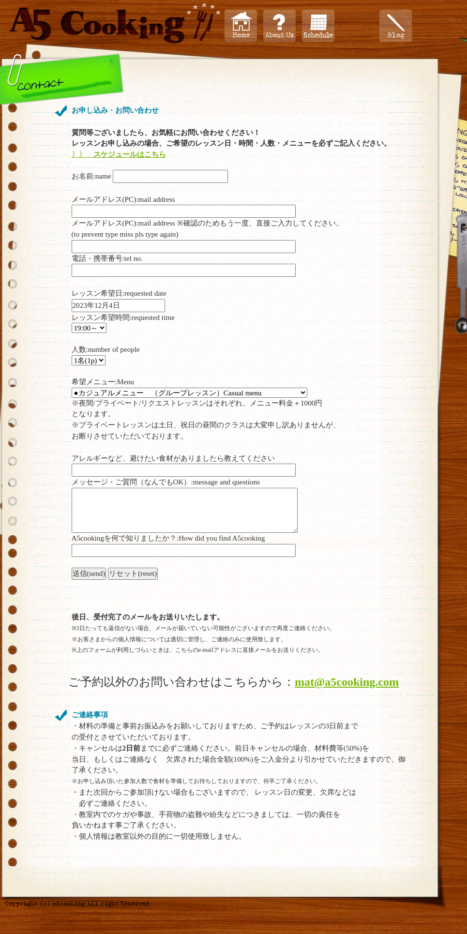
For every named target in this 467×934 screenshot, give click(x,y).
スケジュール (318, 26)
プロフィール (357, 26)
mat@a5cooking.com (347, 682)
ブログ (395, 26)
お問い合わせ (434, 26)
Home (241, 26)
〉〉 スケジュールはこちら (119, 154)
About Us (279, 26)
